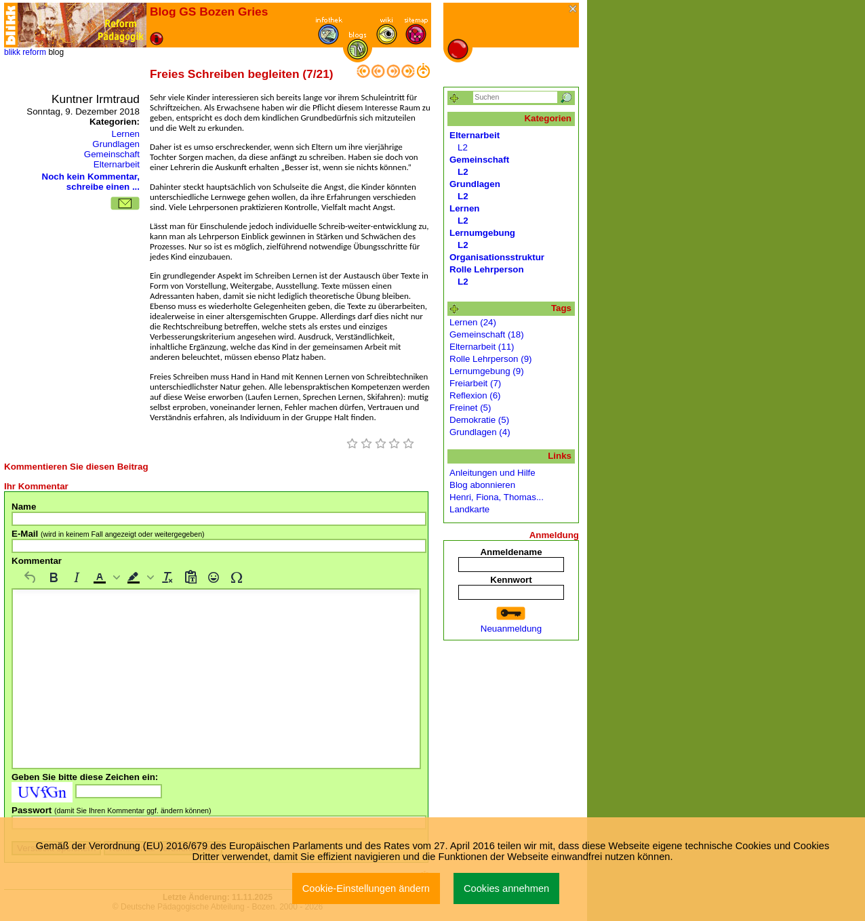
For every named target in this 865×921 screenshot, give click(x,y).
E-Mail (108, 534)
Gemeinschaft (112, 154)
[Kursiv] (76, 577)
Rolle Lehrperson (486, 269)
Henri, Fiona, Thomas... (496, 497)
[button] (105, 577)
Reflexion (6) (475, 395)
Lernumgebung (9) (486, 371)
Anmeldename (511, 552)
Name (24, 507)
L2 (463, 147)
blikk (12, 52)
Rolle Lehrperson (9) (490, 359)
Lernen (125, 134)
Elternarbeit (117, 164)
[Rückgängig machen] (30, 577)
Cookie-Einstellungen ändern (366, 888)
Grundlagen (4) (479, 432)
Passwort (112, 810)
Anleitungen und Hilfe (492, 473)
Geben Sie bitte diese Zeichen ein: (85, 777)
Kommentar (37, 561)
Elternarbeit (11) (482, 347)
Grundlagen (116, 144)
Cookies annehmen (506, 888)
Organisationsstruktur (496, 257)
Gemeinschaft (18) (486, 334)
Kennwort (510, 580)
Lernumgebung (482, 233)
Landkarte (469, 509)
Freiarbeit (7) (475, 383)
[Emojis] (213, 577)
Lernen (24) (472, 322)
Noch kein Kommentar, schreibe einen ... (91, 181)
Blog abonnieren (482, 485)
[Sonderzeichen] (236, 577)
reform (34, 52)
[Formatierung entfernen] (167, 577)
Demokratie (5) (479, 420)
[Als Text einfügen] (190, 577)
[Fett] (53, 577)
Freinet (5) (470, 408)
